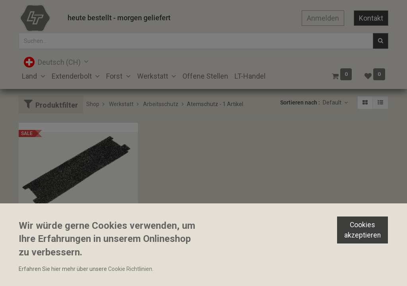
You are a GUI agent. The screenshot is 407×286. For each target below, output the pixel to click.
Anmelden (323, 18)
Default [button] (333, 102)
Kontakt (371, 18)
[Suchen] (380, 41)
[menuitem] (205, 76)
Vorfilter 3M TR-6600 (48, 225)
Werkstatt (121, 104)
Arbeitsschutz (160, 104)
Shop (92, 104)
